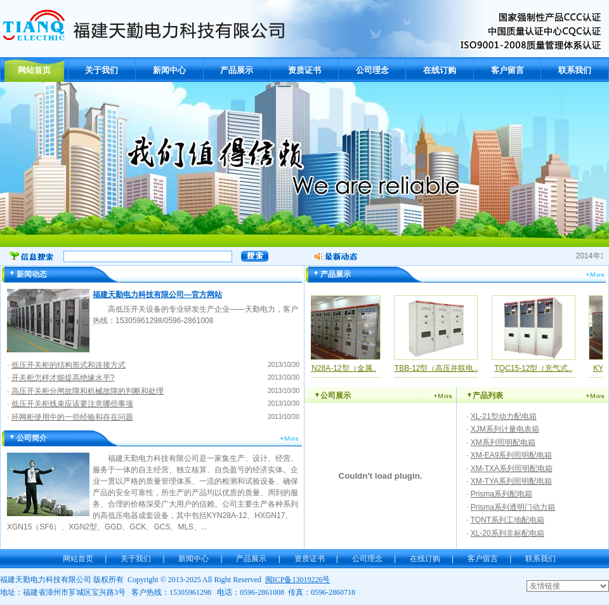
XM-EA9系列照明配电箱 (512, 455)
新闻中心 (169, 70)
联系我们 (574, 70)
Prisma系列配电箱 (501, 493)
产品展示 (236, 70)
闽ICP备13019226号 (298, 579)
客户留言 (507, 70)
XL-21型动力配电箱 (504, 416)
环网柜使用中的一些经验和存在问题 (72, 417)
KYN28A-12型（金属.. (342, 368)
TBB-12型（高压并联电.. (439, 368)
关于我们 (101, 70)
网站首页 (34, 70)
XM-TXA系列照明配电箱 (512, 468)
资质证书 (304, 70)
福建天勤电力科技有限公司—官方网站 (157, 294)
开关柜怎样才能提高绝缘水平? (63, 377)
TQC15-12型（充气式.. (537, 368)
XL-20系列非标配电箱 (507, 533)
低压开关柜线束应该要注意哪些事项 (72, 403)
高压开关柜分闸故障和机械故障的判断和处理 (87, 391)
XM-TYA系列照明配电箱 (511, 481)
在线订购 (439, 70)
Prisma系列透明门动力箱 (513, 507)
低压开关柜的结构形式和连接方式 (68, 365)
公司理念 (372, 70)
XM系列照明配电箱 (503, 442)
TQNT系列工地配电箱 (507, 519)
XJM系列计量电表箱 (505, 429)
